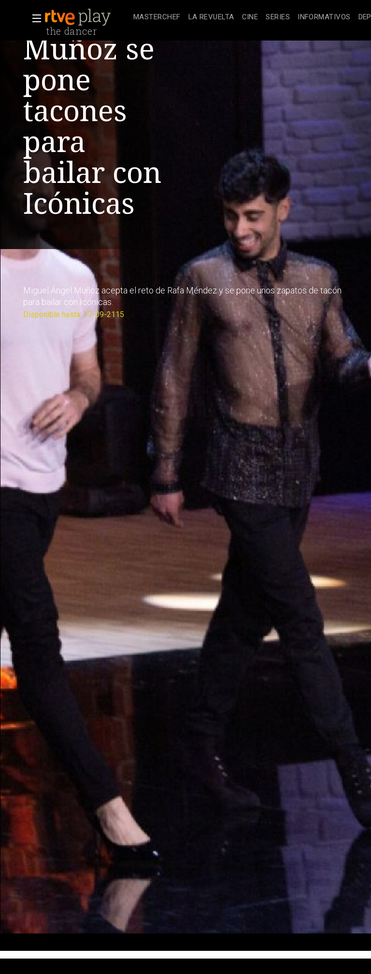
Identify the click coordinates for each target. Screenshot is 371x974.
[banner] (86, 17)
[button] (33, 18)
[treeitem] (157, 17)
